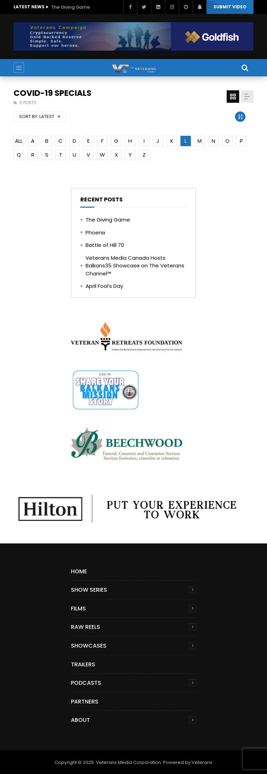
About (80, 720)
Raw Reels (85, 627)
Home (79, 571)
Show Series (89, 590)
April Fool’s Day (104, 286)
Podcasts (86, 683)
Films (78, 609)
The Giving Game (70, 7)
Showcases (88, 646)
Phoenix (95, 232)
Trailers (83, 664)
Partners (84, 702)
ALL (19, 140)
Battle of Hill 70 (105, 245)
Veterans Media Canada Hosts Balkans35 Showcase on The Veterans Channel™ (135, 265)
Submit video (229, 7)
